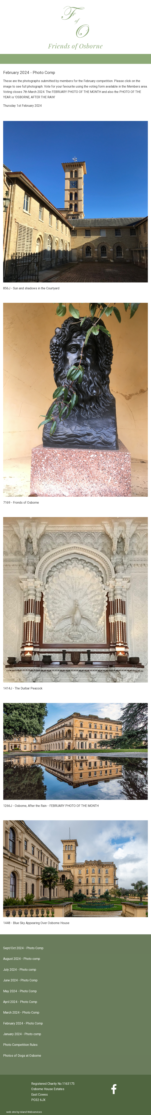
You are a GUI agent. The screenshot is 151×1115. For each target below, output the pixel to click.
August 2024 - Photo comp (21, 959)
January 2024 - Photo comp (22, 1034)
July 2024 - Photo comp (19, 969)
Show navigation (75, 59)
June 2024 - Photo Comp (20, 980)
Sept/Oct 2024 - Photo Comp (23, 948)
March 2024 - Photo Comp (21, 1012)
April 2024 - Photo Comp (20, 1002)
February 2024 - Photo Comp (23, 1023)
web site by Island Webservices (24, 1111)
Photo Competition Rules (20, 1045)
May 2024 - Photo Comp (20, 991)
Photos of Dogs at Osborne (22, 1055)
